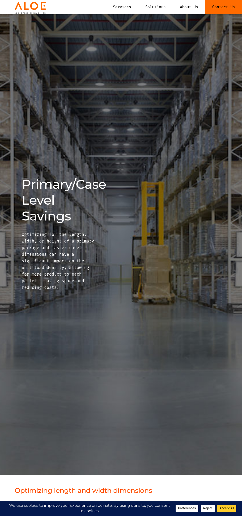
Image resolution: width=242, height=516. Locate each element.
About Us (189, 7)
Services (122, 7)
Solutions (155, 7)
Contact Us (223, 7)
